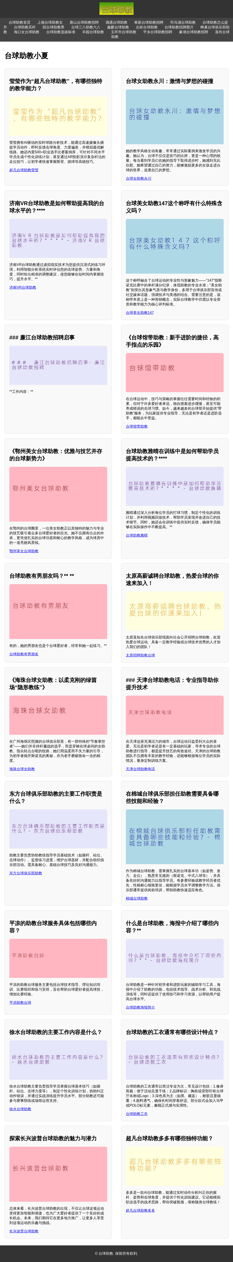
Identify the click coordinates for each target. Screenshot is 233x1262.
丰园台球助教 (93, 32)
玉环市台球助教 (123, 32)
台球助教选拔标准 (60, 32)
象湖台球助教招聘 (193, 32)
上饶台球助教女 (50, 22)
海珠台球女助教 (22, 769)
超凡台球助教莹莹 (23, 170)
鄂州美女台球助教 (23, 551)
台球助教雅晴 (137, 535)
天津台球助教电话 (140, 769)
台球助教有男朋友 (23, 654)
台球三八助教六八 (85, 27)
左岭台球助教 (147, 27)
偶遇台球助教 (116, 22)
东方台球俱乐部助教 (25, 873)
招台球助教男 (53, 27)
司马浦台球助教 (183, 22)
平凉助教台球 (20, 1003)
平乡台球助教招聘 (157, 32)
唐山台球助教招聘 (84, 22)
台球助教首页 (19, 22)
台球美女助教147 (140, 313)
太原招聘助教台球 (140, 655)
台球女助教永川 (138, 178)
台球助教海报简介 (140, 1007)
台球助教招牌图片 (179, 27)
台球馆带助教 (137, 426)
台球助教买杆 (25, 27)
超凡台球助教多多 (140, 1210)
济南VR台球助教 (22, 287)
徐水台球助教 (20, 1109)
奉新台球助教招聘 (148, 22)
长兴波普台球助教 (23, 1231)
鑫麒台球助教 (118, 27)
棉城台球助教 (137, 898)
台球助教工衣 (137, 1114)
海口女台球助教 (26, 32)
